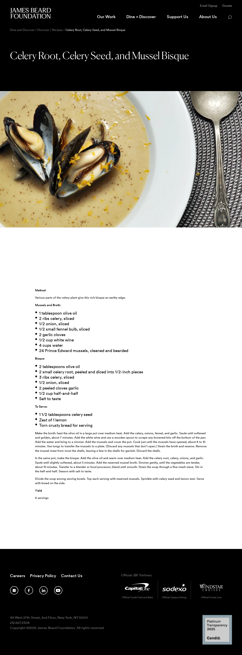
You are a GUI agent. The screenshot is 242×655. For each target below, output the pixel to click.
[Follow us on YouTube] (58, 590)
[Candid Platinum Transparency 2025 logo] (217, 643)
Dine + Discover (141, 16)
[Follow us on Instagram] (14, 590)
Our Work (106, 16)
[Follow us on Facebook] (29, 590)
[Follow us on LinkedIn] (43, 590)
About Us (208, 16)
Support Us (177, 16)
